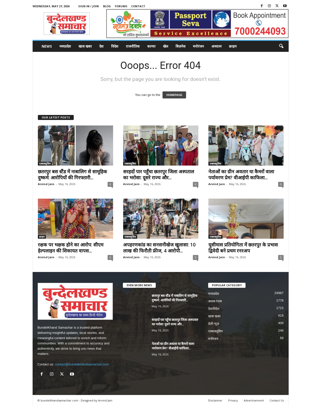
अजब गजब (215, 301)
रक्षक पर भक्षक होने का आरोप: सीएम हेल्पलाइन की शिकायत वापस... (70, 247)
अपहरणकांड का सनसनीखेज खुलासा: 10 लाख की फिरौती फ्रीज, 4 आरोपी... (159, 247)
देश (101, 46)
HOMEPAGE (174, 94)
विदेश (114, 46)
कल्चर (151, 46)
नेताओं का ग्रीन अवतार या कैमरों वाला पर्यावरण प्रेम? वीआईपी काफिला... (241, 174)
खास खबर (85, 46)
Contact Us (277, 400)
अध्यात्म (216, 46)
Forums (121, 6)
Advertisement (254, 400)
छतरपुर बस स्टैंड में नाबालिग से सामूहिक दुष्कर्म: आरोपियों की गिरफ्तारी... (72, 174)
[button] (281, 46)
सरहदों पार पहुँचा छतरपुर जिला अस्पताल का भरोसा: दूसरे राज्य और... (158, 174)
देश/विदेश (214, 309)
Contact (138, 6)
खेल (165, 46)
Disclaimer (215, 400)
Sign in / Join (88, 6)
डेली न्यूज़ (213, 324)
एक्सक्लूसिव (45, 163)
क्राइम (232, 46)
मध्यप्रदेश (65, 46)
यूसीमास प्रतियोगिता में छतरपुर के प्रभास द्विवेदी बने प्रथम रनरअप (243, 247)
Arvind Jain (46, 184)
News (47, 46)
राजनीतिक (133, 46)
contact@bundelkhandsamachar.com (82, 364)
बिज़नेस (180, 46)
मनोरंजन (198, 46)
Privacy (233, 400)
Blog (107, 6)
